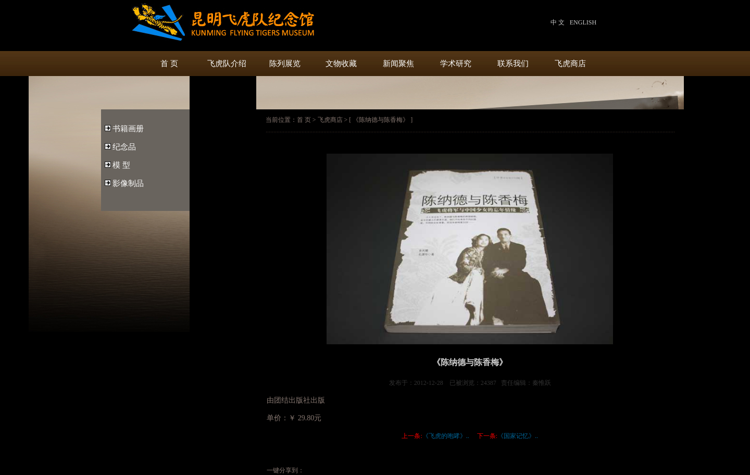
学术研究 (455, 63)
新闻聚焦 (398, 63)
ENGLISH (583, 22)
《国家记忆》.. (517, 436)
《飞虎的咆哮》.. (445, 436)
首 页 (169, 63)
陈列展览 (284, 63)
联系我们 (513, 63)
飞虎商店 (570, 63)
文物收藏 (341, 63)
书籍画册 (128, 128)
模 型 (121, 165)
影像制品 (128, 183)
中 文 (558, 22)
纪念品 (124, 147)
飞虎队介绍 (226, 63)
